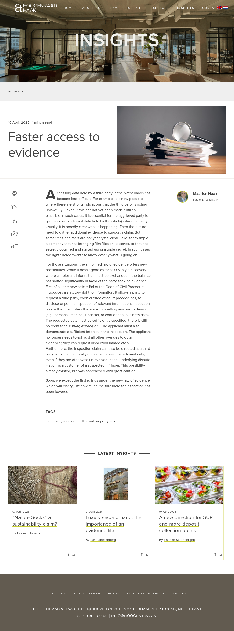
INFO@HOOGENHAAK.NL (135, 616)
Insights (185, 8)
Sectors (161, 8)
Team (113, 8)
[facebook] (14, 234)
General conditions (125, 593)
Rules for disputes (167, 593)
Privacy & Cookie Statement (75, 593)
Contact (210, 8)
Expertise (135, 8)
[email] (14, 193)
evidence (53, 421)
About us (91, 8)
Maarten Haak (205, 193)
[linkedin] (14, 221)
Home (69, 8)
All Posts (16, 91)
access (68, 421)
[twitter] (14, 207)
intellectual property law (95, 421)
